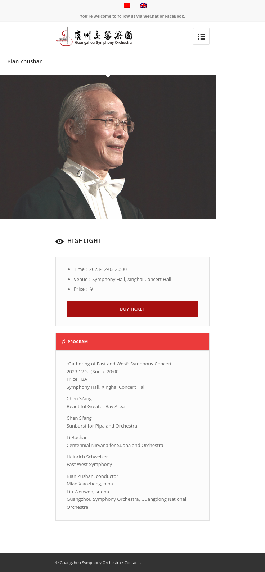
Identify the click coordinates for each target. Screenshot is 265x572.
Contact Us (134, 562)
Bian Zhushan (25, 61)
